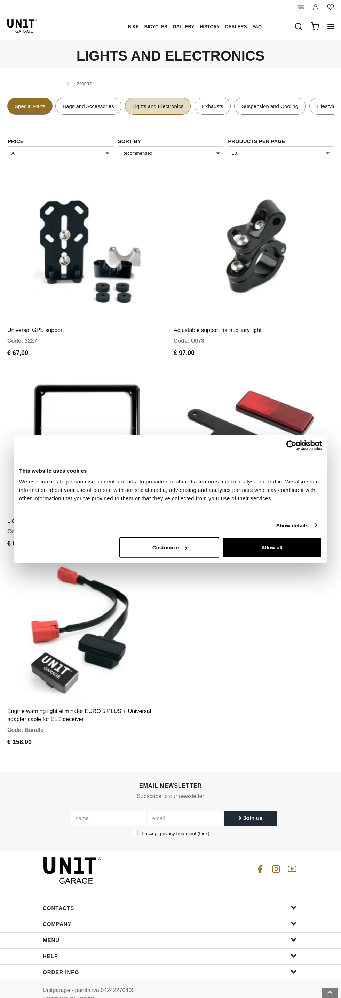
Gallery (184, 26)
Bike (133, 26)
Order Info (170, 961)
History (210, 26)
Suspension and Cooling (269, 106)
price (16, 141)
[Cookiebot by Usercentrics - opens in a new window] (291, 445)
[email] (185, 807)
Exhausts (212, 106)
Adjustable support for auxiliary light (218, 327)
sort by (129, 141)
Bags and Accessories (88, 106)
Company (170, 913)
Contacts (170, 897)
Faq (257, 26)
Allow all (272, 547)
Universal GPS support (35, 327)
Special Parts (30, 106)
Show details (292, 525)
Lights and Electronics (157, 106)
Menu (170, 929)
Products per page (256, 141)
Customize (169, 547)
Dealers (236, 26)
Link (203, 823)
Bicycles (155, 26)
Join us (250, 808)
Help (170, 945)
